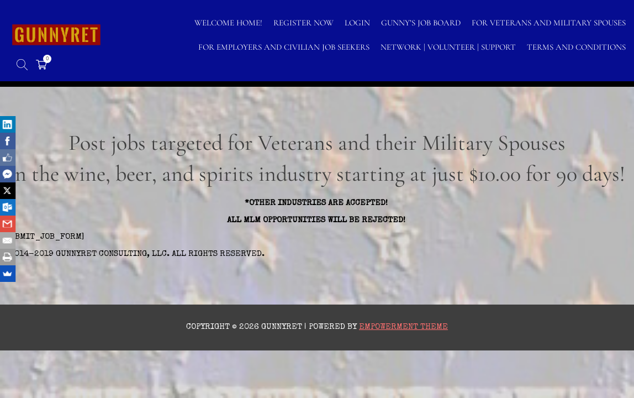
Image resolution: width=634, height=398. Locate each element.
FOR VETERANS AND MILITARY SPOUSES (549, 23)
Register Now (303, 23)
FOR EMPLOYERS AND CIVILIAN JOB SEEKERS (283, 47)
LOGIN (357, 23)
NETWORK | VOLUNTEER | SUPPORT (448, 47)
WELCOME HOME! (228, 23)
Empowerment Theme (403, 327)
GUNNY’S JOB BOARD (421, 23)
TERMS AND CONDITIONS (576, 47)
